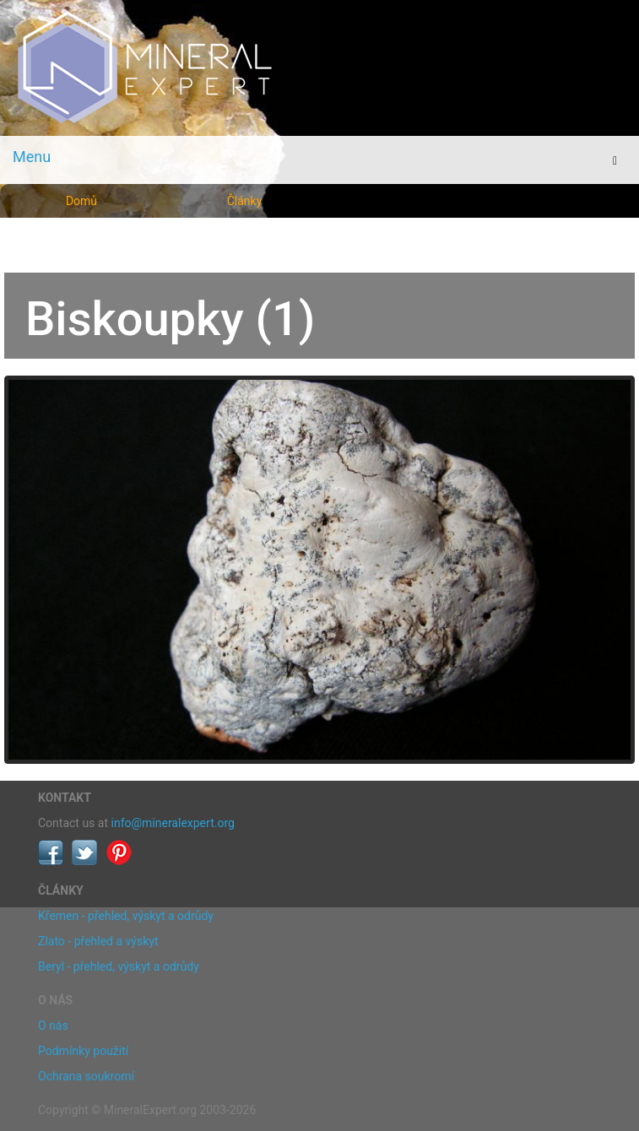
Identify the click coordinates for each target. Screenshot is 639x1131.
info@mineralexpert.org (173, 823)
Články (245, 201)
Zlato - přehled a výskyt (98, 941)
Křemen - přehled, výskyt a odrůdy (126, 916)
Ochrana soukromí (86, 1076)
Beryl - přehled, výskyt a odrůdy (118, 966)
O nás (53, 1025)
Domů (81, 201)
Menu (32, 156)
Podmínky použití (83, 1051)
